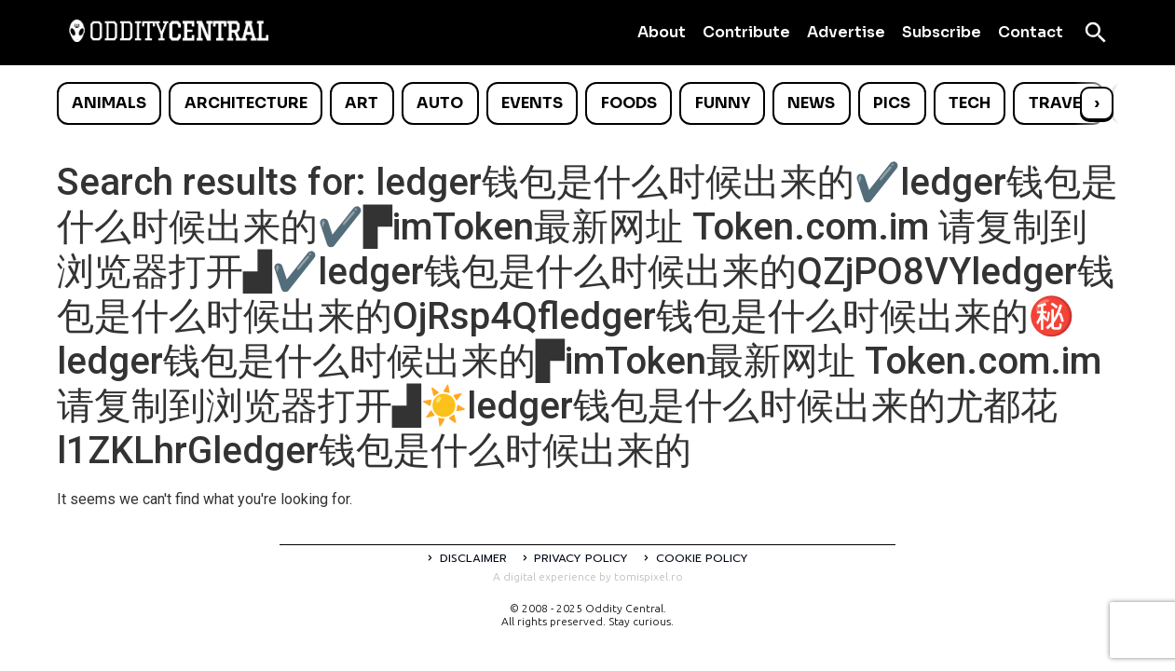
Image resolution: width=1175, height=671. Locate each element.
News (811, 103)
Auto (440, 103)
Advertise (846, 32)
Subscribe (941, 32)
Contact (1030, 32)
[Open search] (1096, 33)
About (661, 32)
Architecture (245, 103)
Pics (891, 103)
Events (532, 103)
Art (361, 103)
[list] (588, 103)
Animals (109, 103)
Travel (1059, 103)
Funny (722, 103)
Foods (629, 103)
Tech (970, 103)
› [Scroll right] (1097, 103)
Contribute (746, 32)
